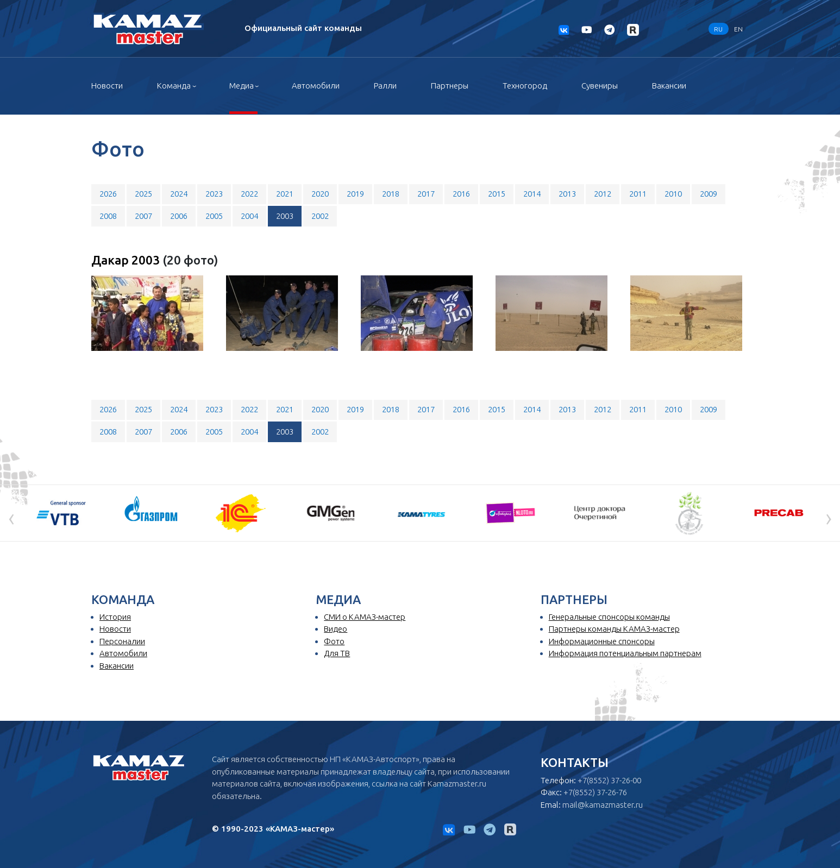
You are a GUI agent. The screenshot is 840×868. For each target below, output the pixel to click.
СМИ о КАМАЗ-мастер (364, 616)
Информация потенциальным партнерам (625, 653)
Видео (335, 628)
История (115, 616)
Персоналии (122, 641)
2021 (284, 193)
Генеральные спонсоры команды (609, 616)
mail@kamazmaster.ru (602, 804)
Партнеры (449, 85)
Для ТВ (337, 653)
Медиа (241, 85)
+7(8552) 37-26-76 (595, 792)
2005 (214, 216)
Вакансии (669, 85)
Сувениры (599, 85)
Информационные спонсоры (602, 641)
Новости (107, 85)
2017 (426, 193)
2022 (249, 193)
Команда (174, 85)
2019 (355, 193)
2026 (108, 193)
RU (718, 28)
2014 (532, 193)
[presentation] (11, 517)
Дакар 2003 (126, 260)
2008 (108, 216)
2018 (390, 193)
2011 (638, 193)
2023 (214, 193)
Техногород (525, 85)
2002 (320, 216)
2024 (178, 193)
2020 (320, 193)
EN (738, 28)
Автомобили (316, 85)
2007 (143, 216)
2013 (567, 193)
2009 (708, 193)
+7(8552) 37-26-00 (609, 780)
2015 (496, 193)
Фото (334, 641)
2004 (249, 216)
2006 (178, 216)
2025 (143, 193)
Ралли (385, 85)
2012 (602, 193)
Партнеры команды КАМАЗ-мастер (614, 628)
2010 (673, 193)
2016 (461, 193)
